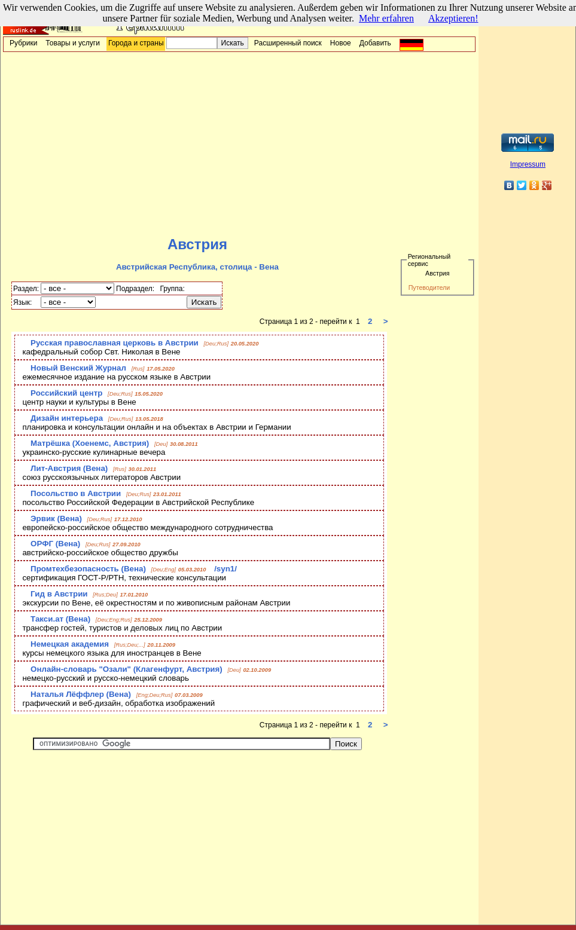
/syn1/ (225, 568)
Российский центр (66, 392)
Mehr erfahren (386, 18)
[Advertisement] (239, 144)
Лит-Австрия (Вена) (69, 468)
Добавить (375, 43)
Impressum (527, 164)
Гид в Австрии (59, 593)
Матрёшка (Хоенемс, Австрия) (90, 443)
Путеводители (429, 287)
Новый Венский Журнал (78, 367)
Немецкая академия (70, 644)
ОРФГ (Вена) (55, 543)
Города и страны (136, 43)
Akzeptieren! (453, 18)
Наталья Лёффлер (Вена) (81, 694)
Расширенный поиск (288, 43)
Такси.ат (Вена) (60, 618)
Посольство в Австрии (76, 493)
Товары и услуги (72, 43)
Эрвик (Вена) (56, 518)
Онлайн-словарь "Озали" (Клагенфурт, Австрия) (127, 669)
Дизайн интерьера (67, 418)
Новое (340, 43)
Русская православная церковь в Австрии (115, 342)
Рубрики (23, 43)
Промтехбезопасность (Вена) (88, 568)
